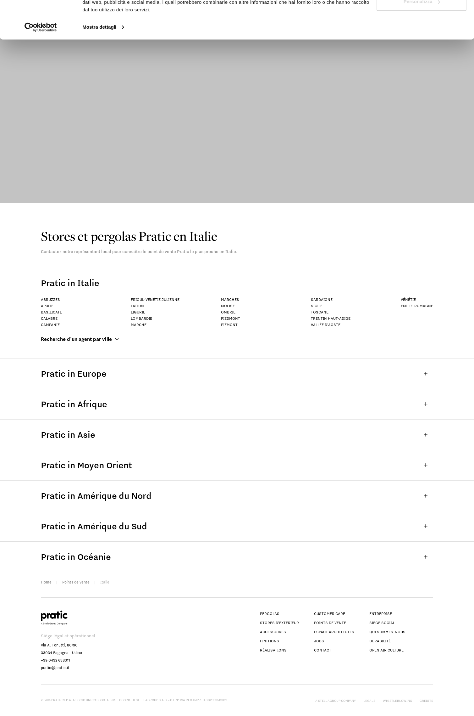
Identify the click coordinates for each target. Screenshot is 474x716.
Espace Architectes (334, 631)
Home (46, 582)
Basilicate (51, 312)
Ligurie (138, 312)
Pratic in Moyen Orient (237, 465)
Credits (426, 700)
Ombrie (228, 312)
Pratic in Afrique (237, 404)
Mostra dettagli (99, 62)
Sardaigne (322, 299)
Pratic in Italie (70, 282)
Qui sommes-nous (387, 631)
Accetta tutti (421, 16)
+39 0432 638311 (55, 660)
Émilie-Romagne (417, 305)
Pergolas (269, 613)
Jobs (319, 641)
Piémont (229, 324)
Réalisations (273, 650)
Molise (228, 305)
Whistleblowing (397, 700)
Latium (137, 305)
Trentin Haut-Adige (330, 318)
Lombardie (141, 318)
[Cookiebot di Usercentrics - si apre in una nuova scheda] (40, 63)
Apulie (47, 305)
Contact (322, 650)
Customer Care (329, 613)
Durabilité (380, 641)
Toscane (319, 312)
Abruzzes (50, 299)
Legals (369, 700)
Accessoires (273, 631)
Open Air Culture (386, 650)
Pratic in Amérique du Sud (237, 526)
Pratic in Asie (237, 434)
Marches (230, 299)
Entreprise (380, 613)
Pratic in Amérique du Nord (237, 495)
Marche (138, 324)
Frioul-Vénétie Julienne (155, 299)
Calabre (49, 318)
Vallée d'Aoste (325, 324)
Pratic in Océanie (237, 556)
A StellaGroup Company (335, 700)
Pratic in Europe (237, 373)
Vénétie (408, 299)
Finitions (269, 641)
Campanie (50, 324)
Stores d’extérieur (279, 622)
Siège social (382, 622)
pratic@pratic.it (55, 667)
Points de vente (76, 582)
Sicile (316, 305)
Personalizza (422, 37)
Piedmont (230, 318)
